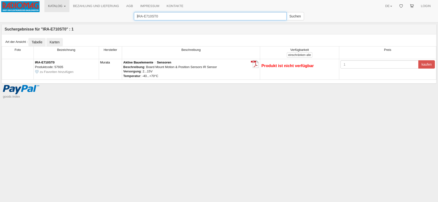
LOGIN (426, 6)
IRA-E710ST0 (45, 62)
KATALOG (57, 6)
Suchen (295, 16)
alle (299, 55)
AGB (129, 6)
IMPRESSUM (149, 6)
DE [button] (388, 6)
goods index (11, 96)
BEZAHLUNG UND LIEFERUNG (96, 6)
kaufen (426, 64)
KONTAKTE (175, 6)
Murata (105, 62)
